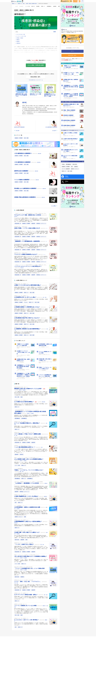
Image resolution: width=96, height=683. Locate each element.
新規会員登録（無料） (36, 76)
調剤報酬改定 (17, 418)
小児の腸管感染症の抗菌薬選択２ (23, 153)
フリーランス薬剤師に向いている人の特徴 (25, 605)
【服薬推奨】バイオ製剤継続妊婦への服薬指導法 (27, 241)
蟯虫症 (18, 41)
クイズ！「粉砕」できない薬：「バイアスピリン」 (27, 581)
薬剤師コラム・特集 (21, 3)
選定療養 (37, 6)
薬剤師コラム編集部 (30, 413)
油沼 (41, 447)
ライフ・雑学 (17, 465)
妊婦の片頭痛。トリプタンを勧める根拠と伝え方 (27, 228)
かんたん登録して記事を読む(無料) (36, 65)
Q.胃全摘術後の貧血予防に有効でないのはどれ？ (27, 318)
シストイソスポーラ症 (21, 36)
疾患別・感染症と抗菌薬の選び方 (31, 3)
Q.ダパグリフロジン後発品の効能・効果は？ (26, 594)
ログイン (82, 1)
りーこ (44, 254)
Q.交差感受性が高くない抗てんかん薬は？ (25, 297)
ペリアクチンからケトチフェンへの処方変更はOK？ (28, 266)
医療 (26, 539)
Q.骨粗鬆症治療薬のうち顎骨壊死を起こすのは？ (27, 307)
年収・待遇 (17, 397)
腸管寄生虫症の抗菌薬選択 (21, 171)
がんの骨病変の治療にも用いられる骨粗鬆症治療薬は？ (28, 459)
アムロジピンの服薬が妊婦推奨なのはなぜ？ (26, 254)
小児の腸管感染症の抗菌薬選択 (22, 162)
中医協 (63, 164)
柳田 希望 (21, 471)
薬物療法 (22, 576)
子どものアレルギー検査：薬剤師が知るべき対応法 (27, 215)
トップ (16, 6)
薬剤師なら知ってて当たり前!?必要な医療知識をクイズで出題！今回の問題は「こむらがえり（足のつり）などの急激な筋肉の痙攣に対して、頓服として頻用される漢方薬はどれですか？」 (31, 624)
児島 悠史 (42, 544)
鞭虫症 (18, 39)
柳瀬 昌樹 (39, 153)
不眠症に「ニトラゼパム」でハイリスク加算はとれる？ (28, 470)
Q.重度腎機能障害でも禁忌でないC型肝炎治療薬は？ (28, 521)
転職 (21, 397)
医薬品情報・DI (18, 223)
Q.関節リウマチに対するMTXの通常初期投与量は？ (28, 285)
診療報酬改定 (49, 6)
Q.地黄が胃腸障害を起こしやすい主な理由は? (26, 496)
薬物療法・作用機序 (19, 155)
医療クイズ (43, 6)
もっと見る (54, 205)
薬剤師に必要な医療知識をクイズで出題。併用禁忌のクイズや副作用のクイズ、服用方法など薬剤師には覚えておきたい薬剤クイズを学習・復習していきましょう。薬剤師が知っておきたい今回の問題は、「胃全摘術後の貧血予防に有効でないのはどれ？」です (31, 321)
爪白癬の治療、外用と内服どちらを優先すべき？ (27, 532)
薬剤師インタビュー (19, 516)
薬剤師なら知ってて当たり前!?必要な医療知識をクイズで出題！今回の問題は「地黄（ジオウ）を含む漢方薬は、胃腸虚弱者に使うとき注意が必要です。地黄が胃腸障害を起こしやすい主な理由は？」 (31, 499)
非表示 (54, 31)
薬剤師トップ (14, 3)
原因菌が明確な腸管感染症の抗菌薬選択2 (25, 197)
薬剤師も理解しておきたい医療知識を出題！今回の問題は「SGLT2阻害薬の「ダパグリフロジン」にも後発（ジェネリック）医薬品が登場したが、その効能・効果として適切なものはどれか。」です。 (31, 597)
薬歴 (59, 6)
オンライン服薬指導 (66, 168)
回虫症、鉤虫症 (20, 37)
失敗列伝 (21, 454)
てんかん (25, 302)
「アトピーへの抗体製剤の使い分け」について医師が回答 (29, 568)
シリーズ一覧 (27, 6)
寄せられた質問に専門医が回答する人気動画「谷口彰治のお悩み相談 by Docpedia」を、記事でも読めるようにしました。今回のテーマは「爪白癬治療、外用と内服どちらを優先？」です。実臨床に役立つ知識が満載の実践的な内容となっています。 (31, 536)
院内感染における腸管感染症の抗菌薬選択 (25, 188)
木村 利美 (44, 297)
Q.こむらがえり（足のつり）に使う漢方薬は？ (26, 619)
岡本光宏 (15, 216)
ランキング (21, 6)
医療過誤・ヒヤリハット (41, 223)
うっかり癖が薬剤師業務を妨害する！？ (25, 447)
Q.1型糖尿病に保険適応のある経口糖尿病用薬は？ (27, 328)
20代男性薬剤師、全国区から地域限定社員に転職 (27, 507)
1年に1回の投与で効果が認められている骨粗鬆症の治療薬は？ (30, 556)
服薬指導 (54, 6)
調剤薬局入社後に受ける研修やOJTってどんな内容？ (28, 388)
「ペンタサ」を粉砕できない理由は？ (24, 544)
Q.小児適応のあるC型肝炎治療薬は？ (24, 401)
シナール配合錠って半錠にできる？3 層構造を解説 (27, 434)
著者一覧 (32, 6)
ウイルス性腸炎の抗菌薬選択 (22, 179)
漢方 (16, 502)
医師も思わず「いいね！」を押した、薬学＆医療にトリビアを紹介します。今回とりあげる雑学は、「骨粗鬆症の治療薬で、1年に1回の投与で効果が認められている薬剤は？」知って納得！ (31, 560)
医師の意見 (17, 539)
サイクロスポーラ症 (21, 34)
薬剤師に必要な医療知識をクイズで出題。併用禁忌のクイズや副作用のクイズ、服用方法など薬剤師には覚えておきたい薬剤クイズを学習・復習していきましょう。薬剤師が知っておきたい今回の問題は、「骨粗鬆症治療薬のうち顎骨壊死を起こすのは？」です (31, 310)
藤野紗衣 (45, 496)
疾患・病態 (26, 155)
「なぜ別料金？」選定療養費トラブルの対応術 (26, 483)
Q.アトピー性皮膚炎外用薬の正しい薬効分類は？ (27, 423)
